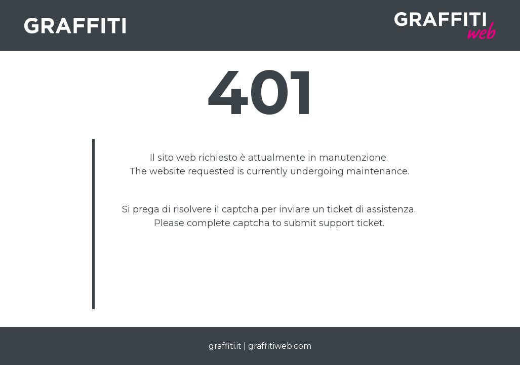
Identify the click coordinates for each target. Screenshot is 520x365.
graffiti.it (225, 346)
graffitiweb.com (279, 346)
